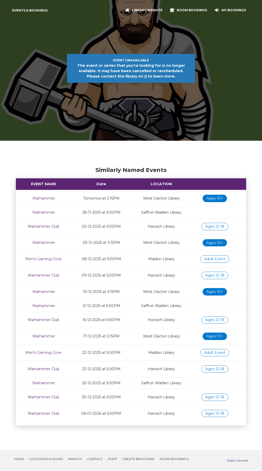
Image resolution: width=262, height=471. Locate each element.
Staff (112, 459)
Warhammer (43, 198)
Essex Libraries (237, 460)
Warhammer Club (43, 226)
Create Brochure (138, 459)
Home (19, 459)
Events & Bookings (30, 10)
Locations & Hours (46, 459)
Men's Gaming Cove (43, 259)
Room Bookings (174, 459)
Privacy (75, 459)
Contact (95, 459)
